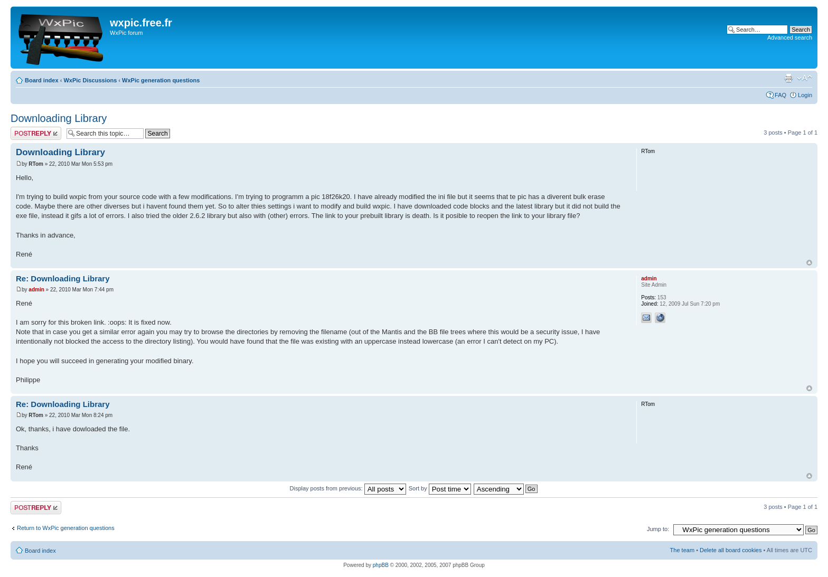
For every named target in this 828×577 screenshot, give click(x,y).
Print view (788, 78)
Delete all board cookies (730, 550)
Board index (42, 80)
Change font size (804, 78)
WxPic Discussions (90, 80)
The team (682, 550)
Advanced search (789, 37)
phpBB (381, 565)
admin (36, 289)
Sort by (440, 488)
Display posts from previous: (348, 488)
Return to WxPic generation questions (66, 528)
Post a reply (36, 133)
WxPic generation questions (161, 80)
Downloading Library (59, 118)
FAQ (780, 95)
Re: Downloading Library (63, 278)
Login (805, 95)
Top (809, 263)
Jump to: (658, 529)
